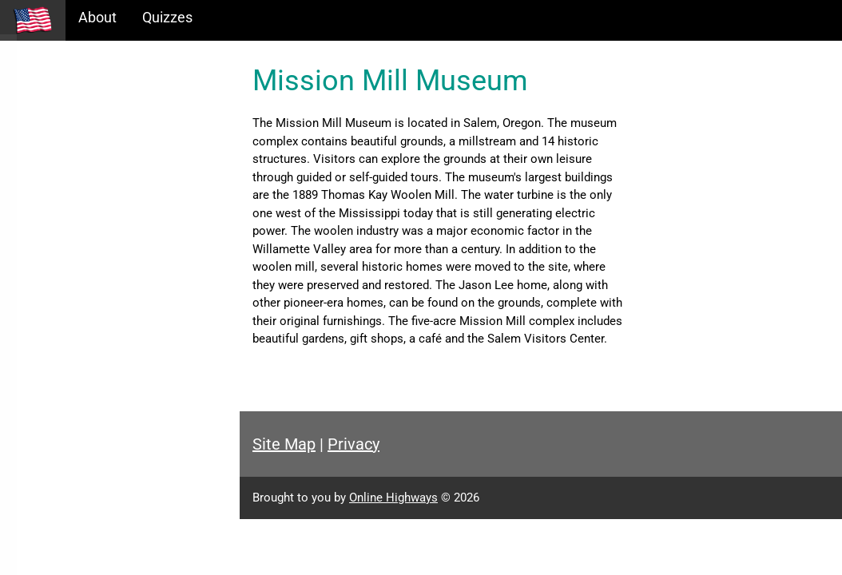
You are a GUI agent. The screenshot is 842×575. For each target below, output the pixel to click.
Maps (31, 173)
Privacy (353, 444)
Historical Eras (58, 104)
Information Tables (73, 138)
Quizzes (167, 17)
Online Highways (393, 497)
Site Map (284, 444)
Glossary (40, 207)
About (97, 17)
